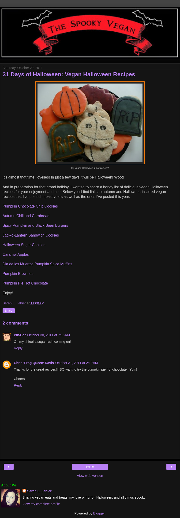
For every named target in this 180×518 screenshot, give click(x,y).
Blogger (99, 513)
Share (8, 310)
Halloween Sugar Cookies (24, 245)
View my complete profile (41, 504)
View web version (90, 476)
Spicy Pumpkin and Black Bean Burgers (35, 225)
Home (90, 466)
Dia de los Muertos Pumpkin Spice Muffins (37, 264)
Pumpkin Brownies (18, 274)
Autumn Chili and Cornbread (26, 216)
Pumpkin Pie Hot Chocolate (25, 283)
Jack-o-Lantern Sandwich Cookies (31, 235)
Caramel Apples (16, 254)
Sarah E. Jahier (39, 491)
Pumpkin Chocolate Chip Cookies (30, 206)
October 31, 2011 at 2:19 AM (76, 363)
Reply (18, 348)
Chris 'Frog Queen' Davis (34, 363)
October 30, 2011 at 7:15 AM (48, 335)
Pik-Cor (20, 335)
